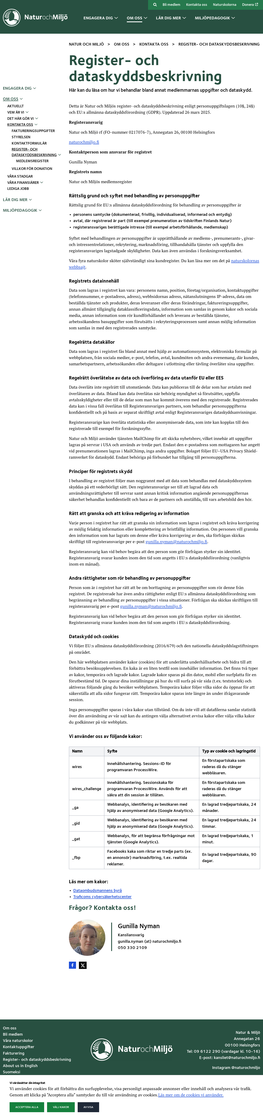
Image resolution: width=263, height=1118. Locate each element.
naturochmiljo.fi (84, 142)
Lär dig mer (15, 200)
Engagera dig (17, 88)
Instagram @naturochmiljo (236, 1068)
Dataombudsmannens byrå (97, 891)
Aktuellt (15, 106)
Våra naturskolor (18, 1041)
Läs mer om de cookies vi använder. (191, 1094)
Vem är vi (15, 112)
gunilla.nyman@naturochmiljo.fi (176, 541)
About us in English (20, 1066)
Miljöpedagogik (20, 211)
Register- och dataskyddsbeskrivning (37, 1060)
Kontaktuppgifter (18, 1047)
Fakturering (13, 1053)
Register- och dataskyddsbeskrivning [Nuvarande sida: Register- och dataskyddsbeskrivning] (34, 152)
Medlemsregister (32, 161)
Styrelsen (21, 137)
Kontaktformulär (29, 143)
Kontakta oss (196, 5)
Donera (250, 5)
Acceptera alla (26, 1107)
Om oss (10, 99)
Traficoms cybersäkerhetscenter (102, 897)
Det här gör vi (20, 119)
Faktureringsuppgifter (33, 131)
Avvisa (88, 1107)
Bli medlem (171, 5)
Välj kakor (61, 1107)
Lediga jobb (18, 189)
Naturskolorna (224, 5)
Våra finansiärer (23, 183)
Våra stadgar (20, 176)
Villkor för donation (32, 169)
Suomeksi (11, 1072)
